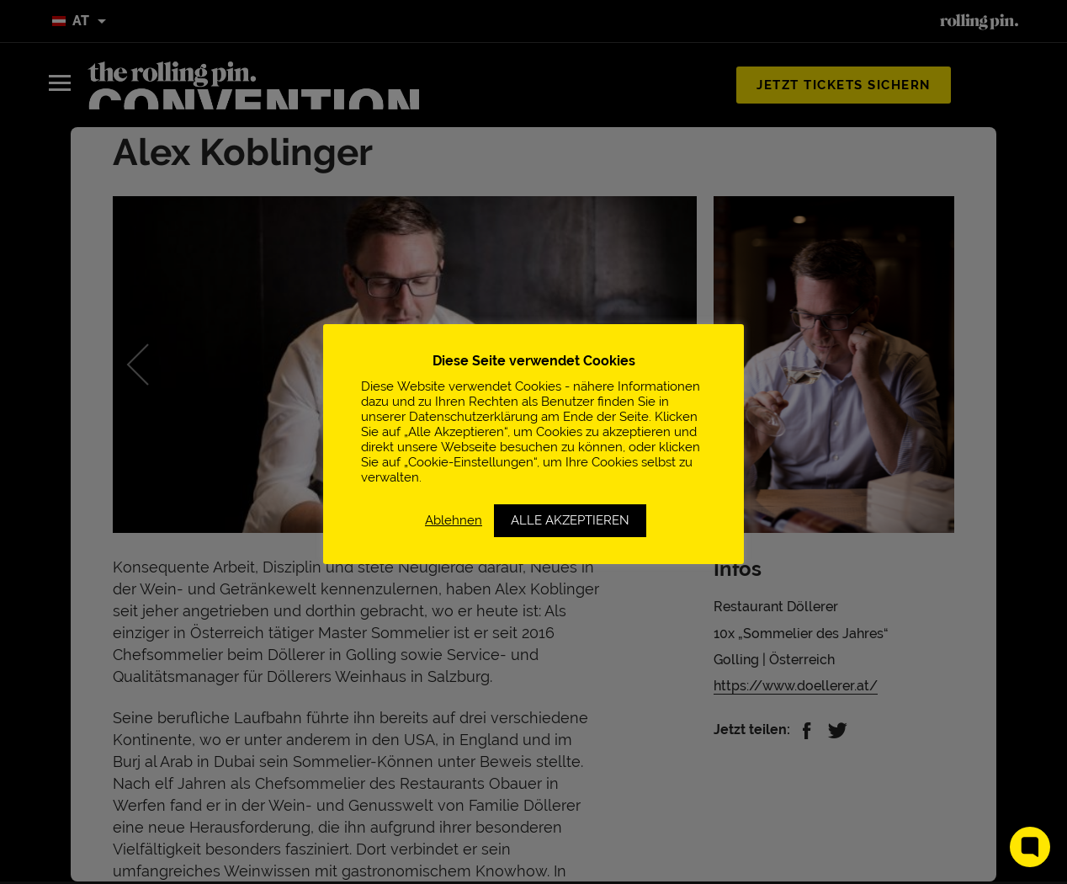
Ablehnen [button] (453, 520)
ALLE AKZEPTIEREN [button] (570, 520)
